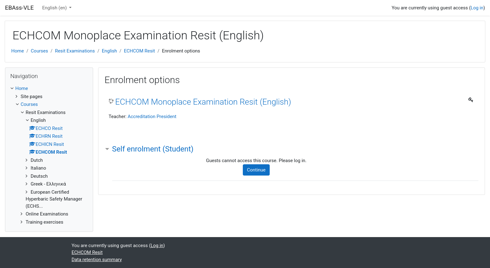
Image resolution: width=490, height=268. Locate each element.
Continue (256, 170)
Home (17, 51)
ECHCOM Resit (139, 51)
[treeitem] (49, 88)
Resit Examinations (75, 51)
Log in (477, 8)
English (109, 51)
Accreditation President (152, 116)
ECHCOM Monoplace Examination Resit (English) (203, 102)
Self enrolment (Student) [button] (153, 149)
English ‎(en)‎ (55, 8)
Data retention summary (97, 259)
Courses (39, 51)
